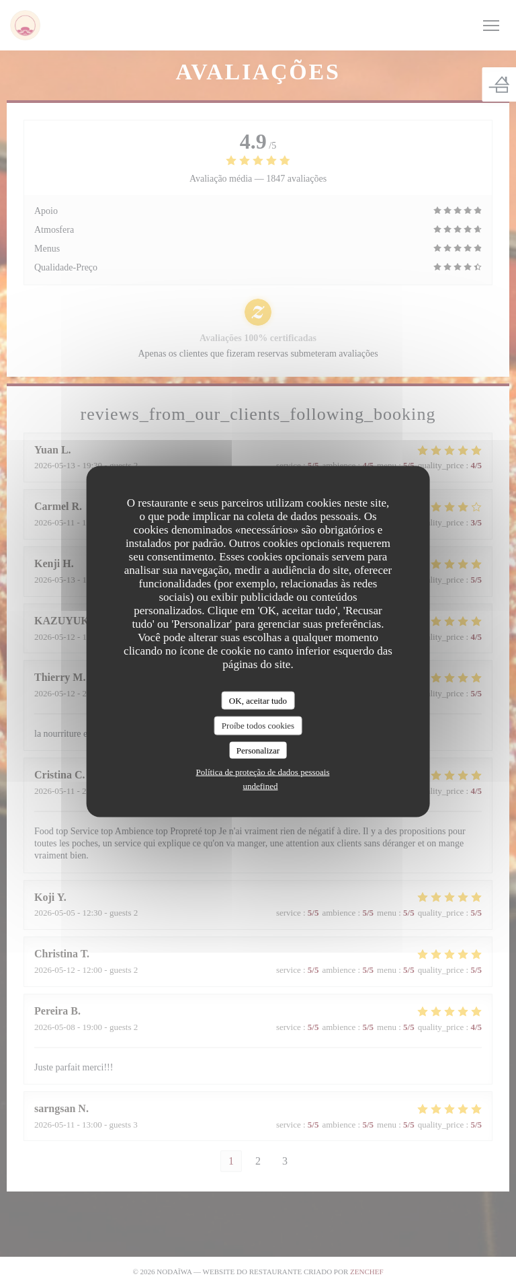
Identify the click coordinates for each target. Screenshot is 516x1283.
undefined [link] (260, 786)
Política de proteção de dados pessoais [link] (263, 772)
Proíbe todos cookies (258, 726)
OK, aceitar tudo (258, 700)
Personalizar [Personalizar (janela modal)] (258, 750)
